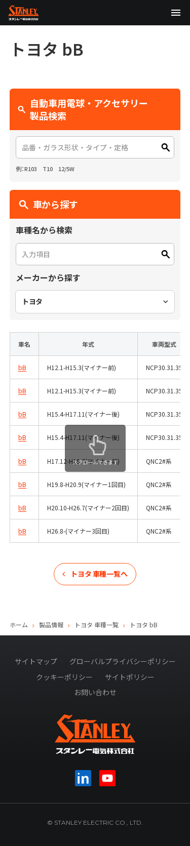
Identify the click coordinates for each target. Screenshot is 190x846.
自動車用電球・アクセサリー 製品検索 (87, 109)
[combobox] (95, 302)
